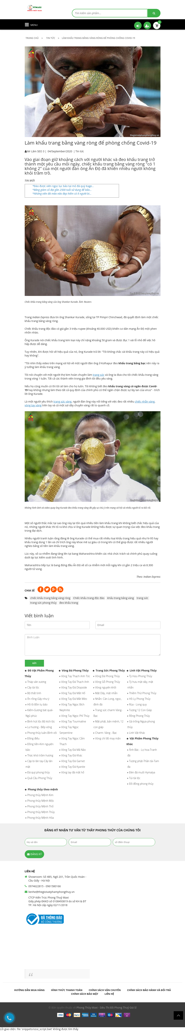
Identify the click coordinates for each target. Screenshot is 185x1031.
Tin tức (79, 151)
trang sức (142, 598)
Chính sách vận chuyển (105, 990)
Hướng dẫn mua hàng (29, 990)
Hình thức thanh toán (66, 990)
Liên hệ (109, 994)
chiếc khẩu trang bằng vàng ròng (50, 598)
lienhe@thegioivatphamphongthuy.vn (51, 892)
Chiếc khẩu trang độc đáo (88, 598)
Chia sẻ (30, 590)
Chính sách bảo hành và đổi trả (149, 990)
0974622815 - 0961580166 (44, 886)
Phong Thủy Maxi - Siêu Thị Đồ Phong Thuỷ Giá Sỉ (107, 1007)
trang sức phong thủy (43, 602)
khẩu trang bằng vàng (120, 598)
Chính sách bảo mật (84, 994)
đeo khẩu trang (68, 602)
